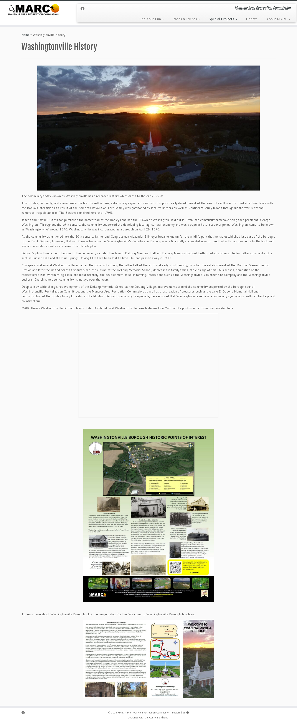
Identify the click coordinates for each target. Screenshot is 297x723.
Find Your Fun (151, 18)
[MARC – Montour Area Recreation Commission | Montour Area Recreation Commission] (34, 10)
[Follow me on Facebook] (84, 9)
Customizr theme (158, 717)
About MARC (278, 18)
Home (25, 35)
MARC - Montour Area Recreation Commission (144, 712)
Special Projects (223, 18)
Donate (251, 18)
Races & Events (186, 18)
